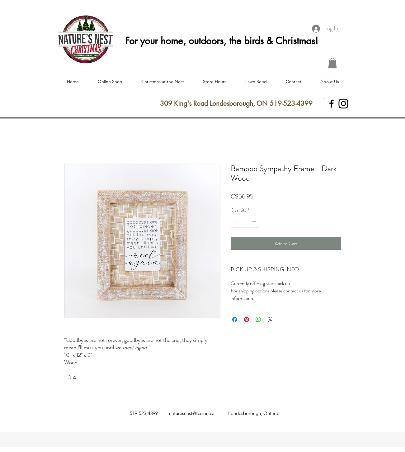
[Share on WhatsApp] (258, 319)
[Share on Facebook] (234, 319)
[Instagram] (343, 103)
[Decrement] (235, 221)
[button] (332, 63)
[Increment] (254, 221)
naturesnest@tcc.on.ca (191, 413)
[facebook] (331, 103)
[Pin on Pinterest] (246, 319)
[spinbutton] (245, 221)
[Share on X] (270, 319)
